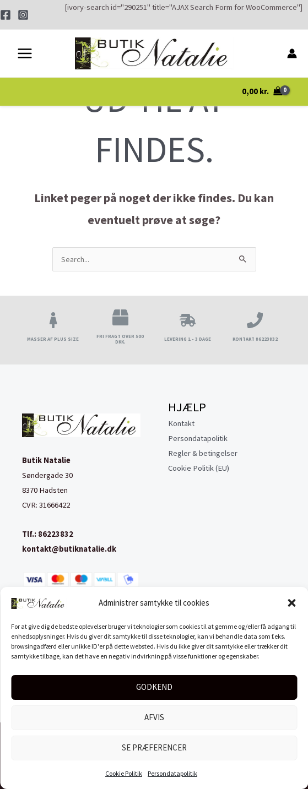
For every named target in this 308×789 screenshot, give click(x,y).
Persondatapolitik (172, 773)
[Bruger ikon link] (292, 54)
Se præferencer (154, 747)
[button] (291, 602)
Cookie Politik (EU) (198, 468)
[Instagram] (23, 14)
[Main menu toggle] (25, 54)
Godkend (154, 687)
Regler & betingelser (202, 453)
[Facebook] (5, 14)
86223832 (55, 534)
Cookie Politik (123, 773)
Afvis (154, 717)
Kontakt (181, 423)
